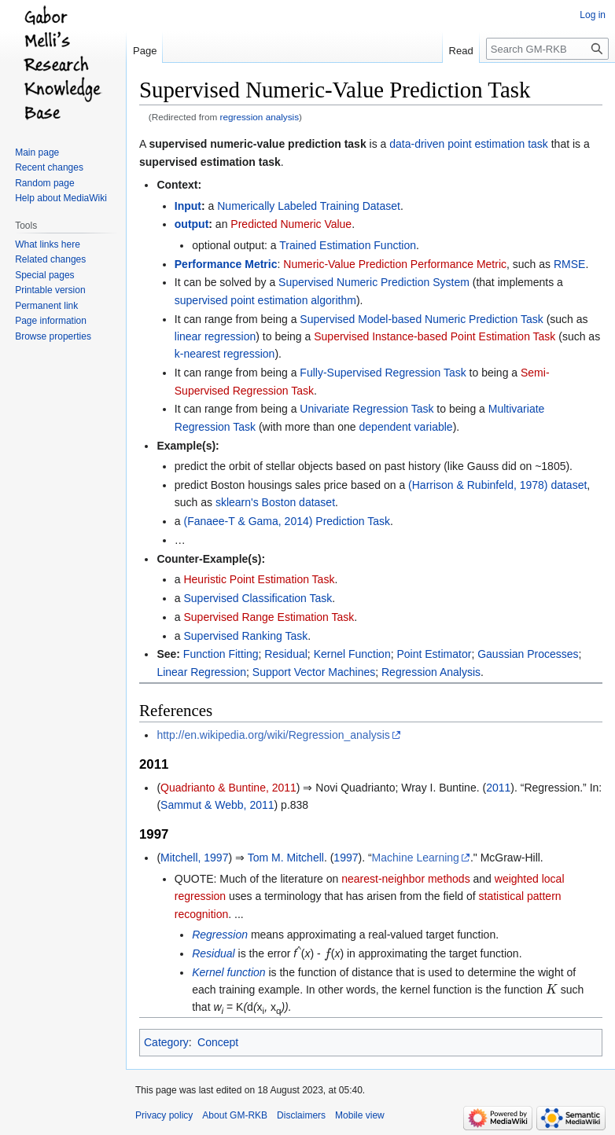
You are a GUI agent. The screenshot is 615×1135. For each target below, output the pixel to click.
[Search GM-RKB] (547, 49)
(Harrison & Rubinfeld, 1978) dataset (497, 485)
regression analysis (260, 117)
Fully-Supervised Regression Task (383, 372)
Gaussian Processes (527, 654)
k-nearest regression (225, 353)
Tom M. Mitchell (286, 857)
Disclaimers (301, 1115)
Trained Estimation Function (347, 245)
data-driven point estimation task (468, 144)
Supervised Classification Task (257, 598)
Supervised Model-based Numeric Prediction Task (421, 319)
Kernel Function (352, 654)
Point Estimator (433, 654)
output (192, 224)
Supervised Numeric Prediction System (374, 282)
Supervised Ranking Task (245, 636)
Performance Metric (226, 264)
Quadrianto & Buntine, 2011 (228, 787)
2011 (498, 787)
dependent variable (406, 427)
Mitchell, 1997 (194, 857)
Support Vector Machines (313, 672)
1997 (345, 857)
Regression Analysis (431, 672)
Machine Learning (415, 857)
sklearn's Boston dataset (275, 502)
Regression (220, 934)
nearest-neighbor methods (405, 878)
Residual (285, 654)
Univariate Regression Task (366, 408)
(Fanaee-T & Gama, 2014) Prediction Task (286, 521)
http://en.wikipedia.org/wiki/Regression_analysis (273, 735)
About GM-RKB (234, 1115)
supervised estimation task (210, 162)
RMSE (569, 264)
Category (166, 1042)
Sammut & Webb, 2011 (217, 805)
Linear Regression (201, 672)
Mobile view (360, 1115)
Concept (217, 1042)
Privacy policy (164, 1115)
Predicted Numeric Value (291, 224)
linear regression (215, 336)
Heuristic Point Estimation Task (258, 579)
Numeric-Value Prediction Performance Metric (394, 264)
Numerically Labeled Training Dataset (308, 206)
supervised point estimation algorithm (265, 300)
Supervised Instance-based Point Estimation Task (434, 336)
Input (188, 206)
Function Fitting (221, 654)
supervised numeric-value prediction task (257, 144)
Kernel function (228, 972)
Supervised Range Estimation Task (268, 617)
